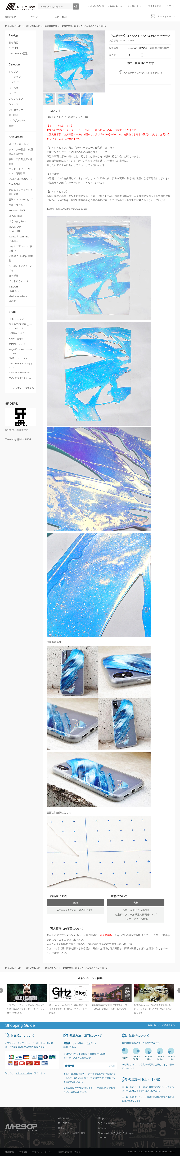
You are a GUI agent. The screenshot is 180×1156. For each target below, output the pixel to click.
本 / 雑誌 (13, 115)
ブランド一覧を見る (24, 388)
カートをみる (164, 16)
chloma (17, 344)
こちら (73, 1047)
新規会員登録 (154, 6)
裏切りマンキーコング (21, 199)
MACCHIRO (15, 216)
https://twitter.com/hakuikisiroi (72, 209)
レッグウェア (16, 99)
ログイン (170, 6)
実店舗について (65, 1128)
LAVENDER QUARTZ (20, 179)
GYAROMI (14, 184)
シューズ (13, 104)
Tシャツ (16, 76)
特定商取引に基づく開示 (69, 1152)
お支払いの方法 (23, 1073)
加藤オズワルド (17, 205)
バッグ (12, 93)
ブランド (34, 16)
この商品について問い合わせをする (141, 73)
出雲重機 (13, 275)
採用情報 (23, 1152)
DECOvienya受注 (18, 53)
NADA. (16, 338)
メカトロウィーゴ (18, 281)
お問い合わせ (136, 6)
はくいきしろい (17, 221)
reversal (20, 372)
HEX (17, 319)
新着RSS (9, 1152)
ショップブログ (145, 1123)
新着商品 (10, 16)
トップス (13, 71)
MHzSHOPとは (97, 6)
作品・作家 (61, 16)
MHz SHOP (63, 1123)
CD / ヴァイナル (17, 120)
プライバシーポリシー (42, 1152)
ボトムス (13, 88)
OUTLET (13, 48)
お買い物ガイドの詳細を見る (161, 1025)
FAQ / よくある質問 (107, 1123)
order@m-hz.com (97, 944)
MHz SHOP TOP (13, 26)
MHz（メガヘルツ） (20, 144)
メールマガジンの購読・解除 (71, 1133)
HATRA (17, 333)
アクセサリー (16, 109)
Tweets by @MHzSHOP (18, 439)
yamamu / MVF (17, 210)
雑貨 (11, 126)
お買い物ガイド (117, 6)
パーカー (17, 82)
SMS (19, 358)
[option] (26, 999)
